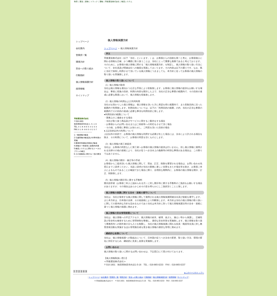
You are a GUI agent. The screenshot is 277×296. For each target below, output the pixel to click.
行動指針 (80, 75)
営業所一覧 (81, 55)
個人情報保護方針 (84, 82)
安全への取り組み (84, 68)
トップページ (110, 48)
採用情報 (80, 89)
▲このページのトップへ (194, 273)
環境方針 (80, 62)
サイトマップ (82, 95)
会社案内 (80, 48)
